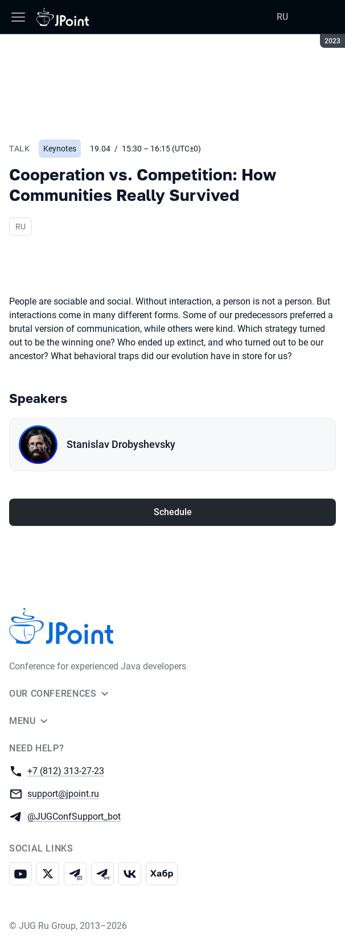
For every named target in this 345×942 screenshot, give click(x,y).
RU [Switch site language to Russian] (282, 16)
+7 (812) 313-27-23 (65, 770)
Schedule (173, 512)
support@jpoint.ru (63, 793)
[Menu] (18, 17)
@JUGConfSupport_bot (74, 816)
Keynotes (59, 148)
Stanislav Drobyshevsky (121, 444)
